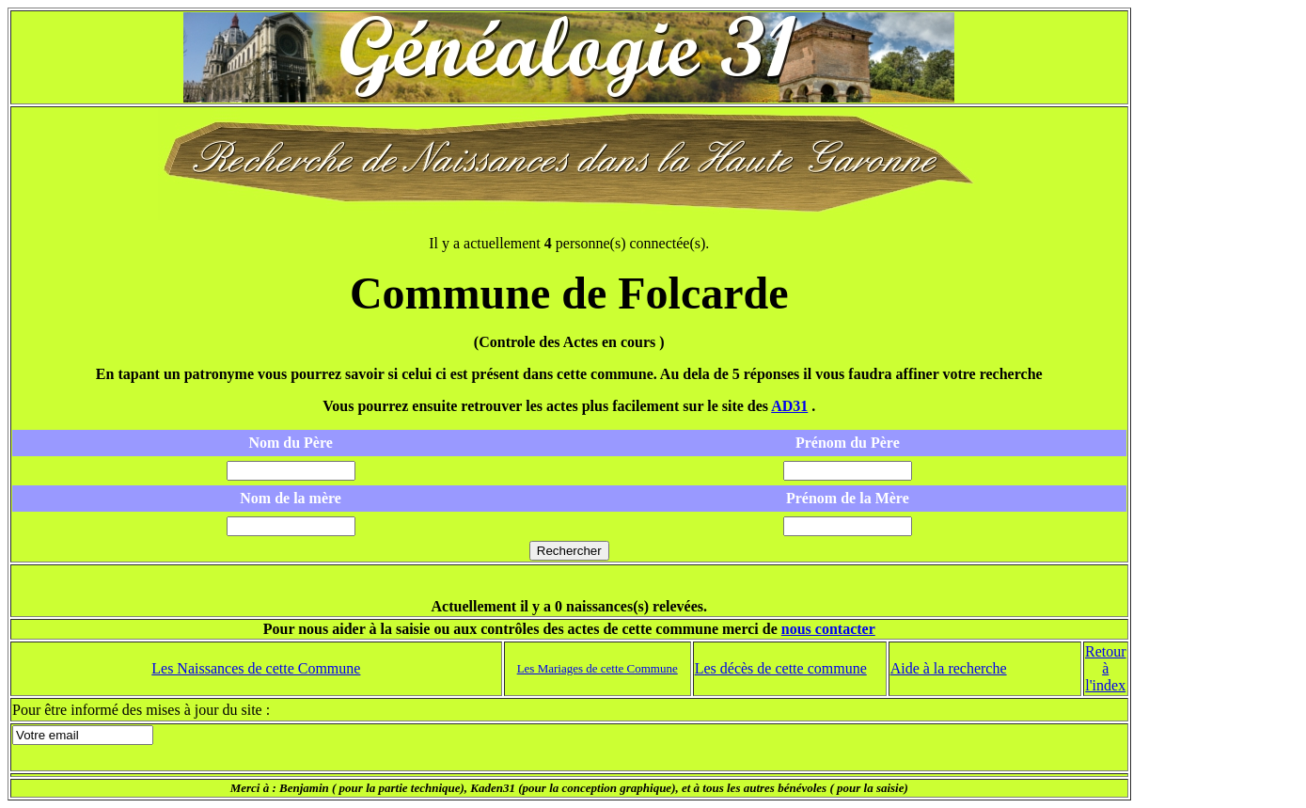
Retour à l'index (1105, 668)
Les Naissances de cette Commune (255, 668)
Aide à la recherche (948, 668)
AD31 (789, 406)
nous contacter (828, 629)
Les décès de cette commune (781, 668)
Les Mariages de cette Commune (597, 668)
